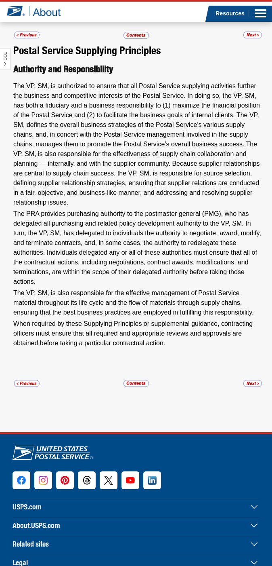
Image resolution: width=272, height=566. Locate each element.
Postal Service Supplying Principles (87, 50)
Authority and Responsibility (63, 69)
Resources (230, 13)
